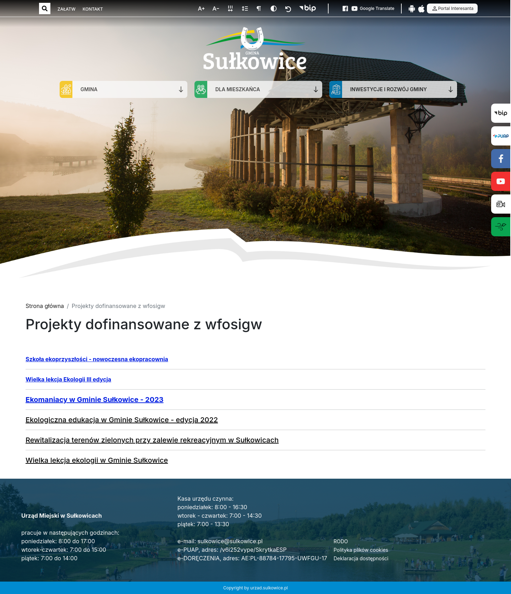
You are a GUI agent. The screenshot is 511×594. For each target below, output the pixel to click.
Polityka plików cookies (361, 550)
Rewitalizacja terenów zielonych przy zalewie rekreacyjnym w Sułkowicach (152, 440)
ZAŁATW (66, 9)
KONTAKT (93, 9)
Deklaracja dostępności (361, 558)
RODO (341, 541)
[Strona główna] (254, 49)
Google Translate (377, 8)
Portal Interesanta (452, 8)
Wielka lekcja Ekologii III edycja (68, 379)
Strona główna (45, 305)
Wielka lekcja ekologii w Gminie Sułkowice (97, 460)
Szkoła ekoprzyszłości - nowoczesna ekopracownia (97, 359)
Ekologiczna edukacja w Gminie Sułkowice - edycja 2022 (122, 420)
